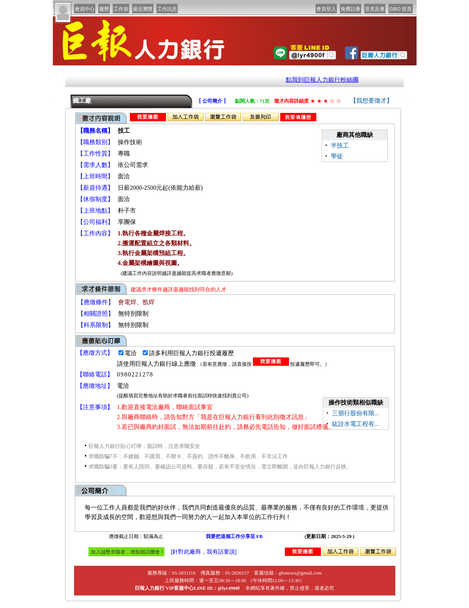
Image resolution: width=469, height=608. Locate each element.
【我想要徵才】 (371, 100)
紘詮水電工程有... (355, 424)
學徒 (337, 156)
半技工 (340, 145)
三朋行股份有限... (355, 413)
